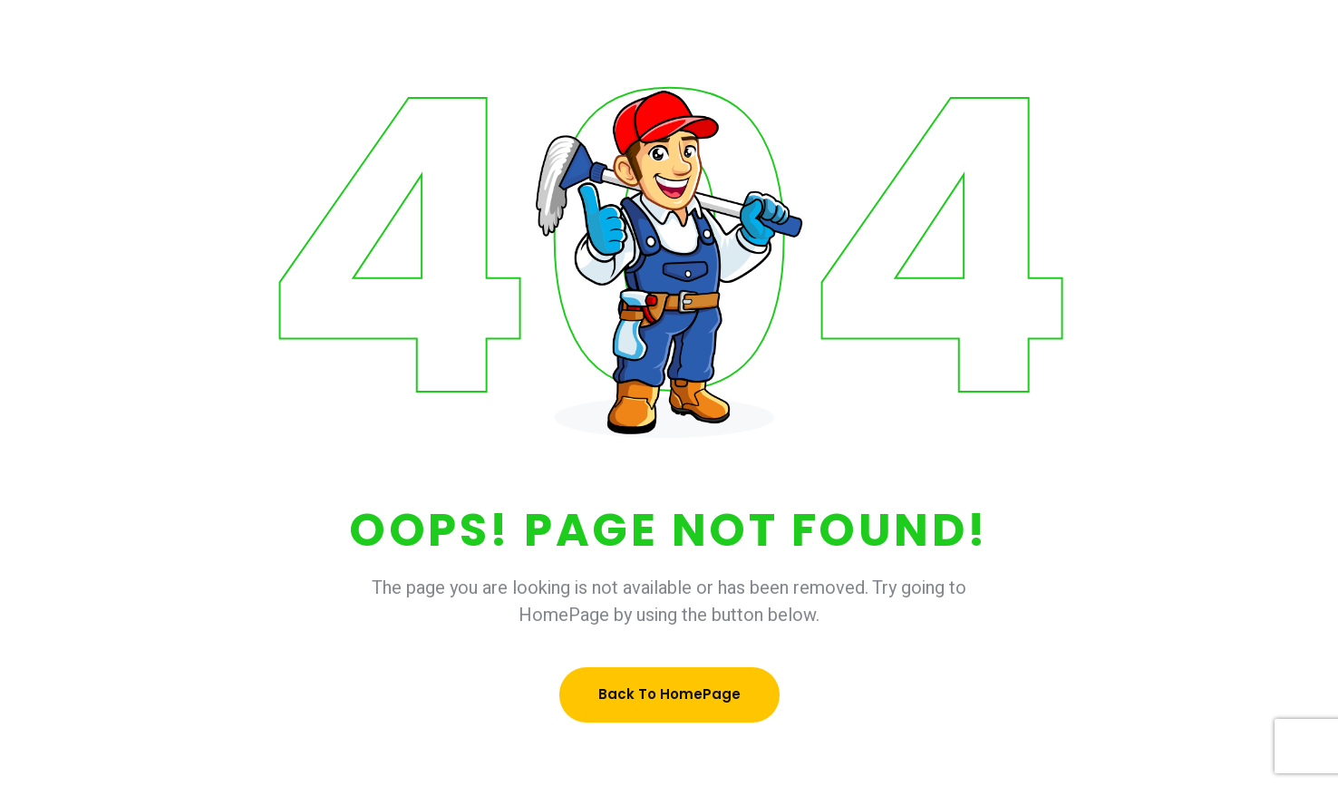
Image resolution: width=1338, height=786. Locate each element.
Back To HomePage (669, 694)
